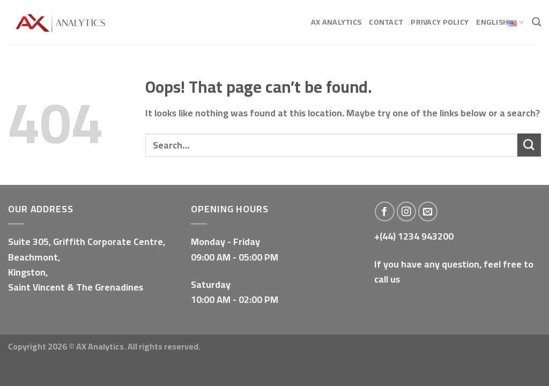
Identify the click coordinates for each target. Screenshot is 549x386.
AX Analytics (336, 21)
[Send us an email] (428, 211)
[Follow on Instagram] (407, 211)
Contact (386, 21)
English (500, 22)
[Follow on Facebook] (385, 211)
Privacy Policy (440, 21)
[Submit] (529, 145)
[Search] (536, 22)
